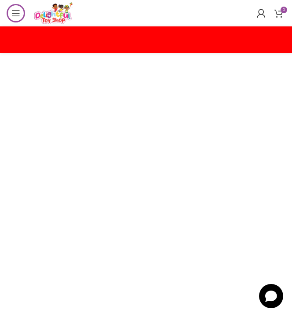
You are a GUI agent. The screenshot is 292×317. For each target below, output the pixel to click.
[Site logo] (53, 12)
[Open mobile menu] (15, 13)
